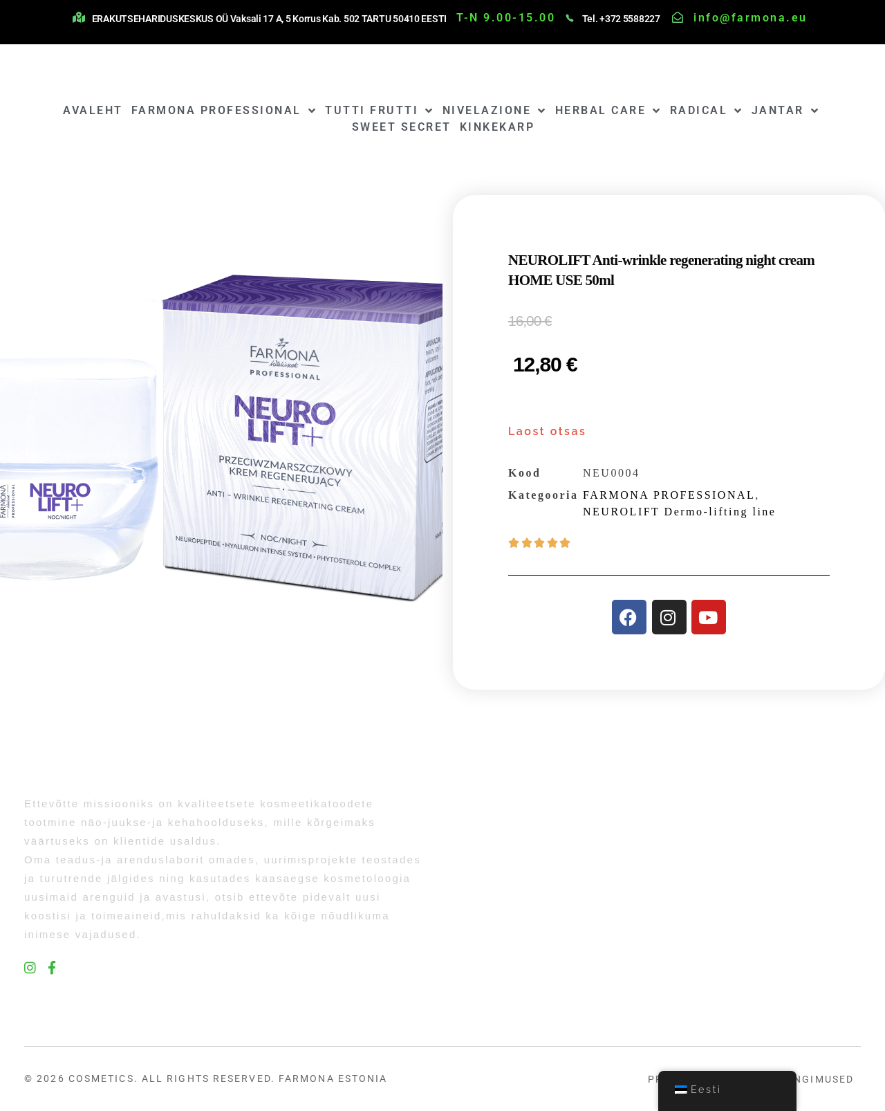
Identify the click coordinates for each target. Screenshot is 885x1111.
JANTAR (786, 110)
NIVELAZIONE (494, 110)
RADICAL (706, 110)
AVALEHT (93, 110)
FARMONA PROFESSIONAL (224, 110)
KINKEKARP (497, 127)
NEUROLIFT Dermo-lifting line (679, 511)
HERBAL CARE (608, 110)
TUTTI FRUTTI (379, 110)
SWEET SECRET (401, 127)
